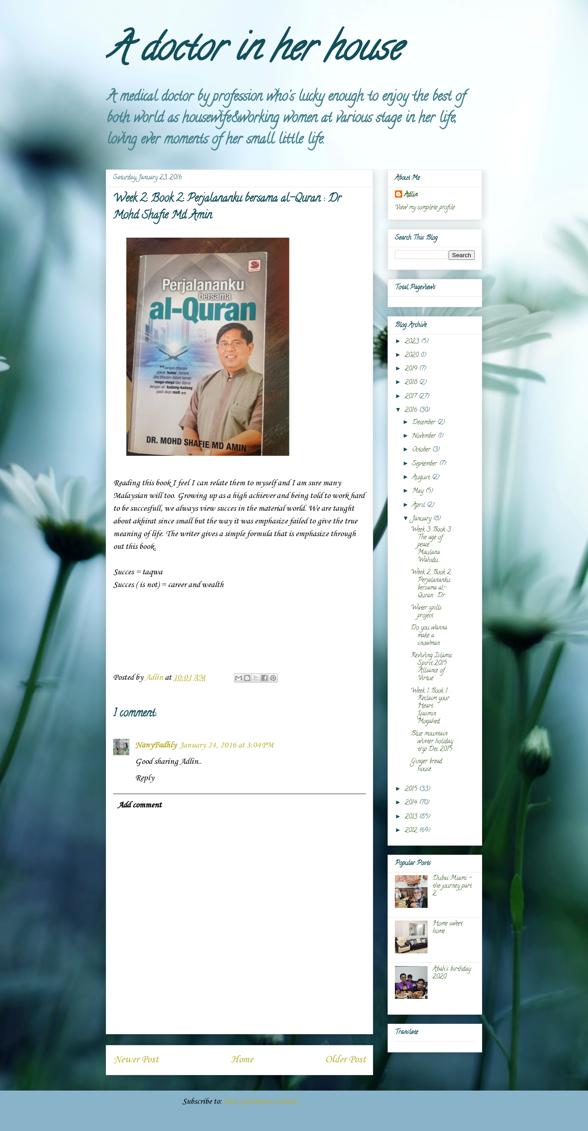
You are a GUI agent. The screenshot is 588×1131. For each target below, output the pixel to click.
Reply (144, 778)
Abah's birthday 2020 (452, 973)
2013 (412, 817)
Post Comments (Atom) (260, 1101)
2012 (412, 831)
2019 (412, 369)
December (424, 423)
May (418, 491)
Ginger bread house (426, 765)
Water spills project (426, 612)
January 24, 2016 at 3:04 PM (226, 745)
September (425, 464)
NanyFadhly (155, 745)
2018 (412, 383)
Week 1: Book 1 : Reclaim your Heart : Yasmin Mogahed (430, 707)
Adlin (411, 195)
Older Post (345, 1060)
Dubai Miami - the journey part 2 (452, 886)
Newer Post (136, 1060)
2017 (412, 397)
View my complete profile (425, 208)
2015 (412, 789)
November (425, 436)
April (419, 505)
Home (242, 1060)
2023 (413, 342)
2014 (412, 803)
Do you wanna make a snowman (429, 635)
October (422, 450)
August (422, 478)
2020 (412, 355)
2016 (412, 410)
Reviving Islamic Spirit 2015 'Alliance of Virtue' (431, 667)
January (422, 519)
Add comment (139, 805)
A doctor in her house (253, 52)
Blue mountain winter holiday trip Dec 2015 (432, 741)
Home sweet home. (448, 928)
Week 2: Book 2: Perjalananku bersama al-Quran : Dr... (431, 584)
